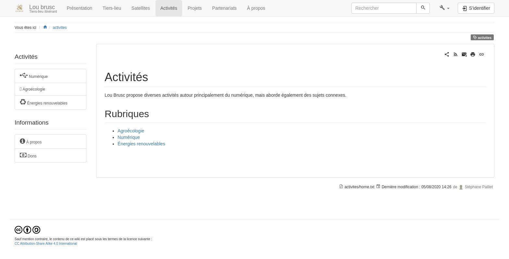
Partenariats (224, 8)
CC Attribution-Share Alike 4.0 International (46, 243)
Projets (195, 8)
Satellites (140, 8)
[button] (444, 8)
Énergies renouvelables (44, 102)
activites (60, 27)
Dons (28, 155)
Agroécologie (32, 89)
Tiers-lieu (112, 8)
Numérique (34, 75)
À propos (256, 8)
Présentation (79, 8)
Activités (168, 8)
